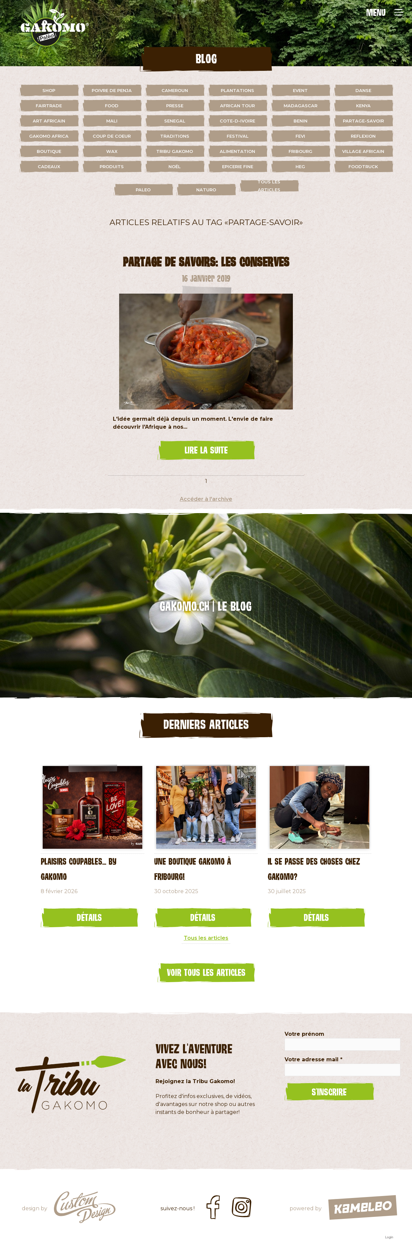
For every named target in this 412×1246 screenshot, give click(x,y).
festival (238, 136)
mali (111, 120)
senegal (174, 120)
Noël (174, 166)
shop (48, 90)
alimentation (237, 151)
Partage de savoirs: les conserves (206, 261)
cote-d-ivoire (237, 120)
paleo (143, 189)
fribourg (300, 151)
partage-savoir (363, 120)
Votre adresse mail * (314, 1059)
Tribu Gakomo (174, 151)
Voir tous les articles (206, 972)
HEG (300, 166)
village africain (363, 151)
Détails (89, 917)
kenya (363, 105)
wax (111, 151)
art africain (49, 120)
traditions (174, 136)
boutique (49, 151)
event (300, 90)
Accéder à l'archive (206, 499)
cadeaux (49, 166)
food (111, 105)
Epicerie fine (237, 166)
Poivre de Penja (112, 90)
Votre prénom (304, 1034)
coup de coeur (112, 136)
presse (174, 105)
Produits (112, 166)
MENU (376, 12)
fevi (300, 136)
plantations (237, 90)
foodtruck (363, 166)
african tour (237, 105)
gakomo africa (49, 136)
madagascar (300, 105)
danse (363, 90)
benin (300, 120)
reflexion (363, 136)
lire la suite (206, 449)
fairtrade (49, 105)
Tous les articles (268, 185)
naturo (206, 189)
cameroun (174, 90)
